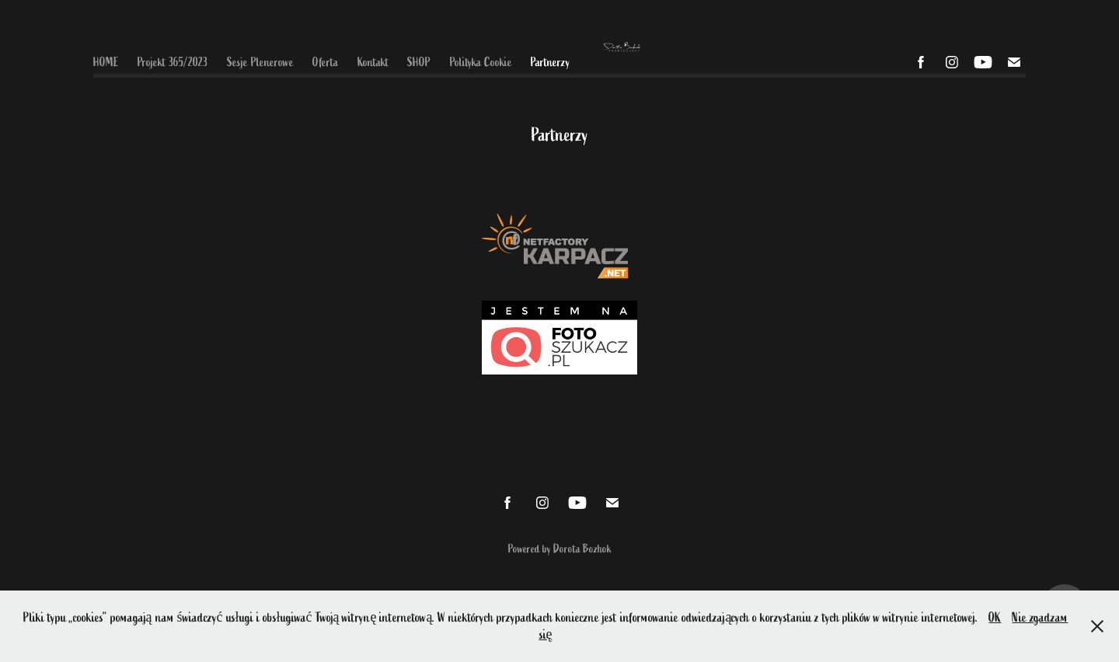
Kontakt (373, 62)
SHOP (419, 62)
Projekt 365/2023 (172, 62)
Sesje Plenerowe (260, 62)
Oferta (325, 62)
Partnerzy (550, 62)
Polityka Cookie (481, 62)
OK (994, 617)
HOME (106, 62)
